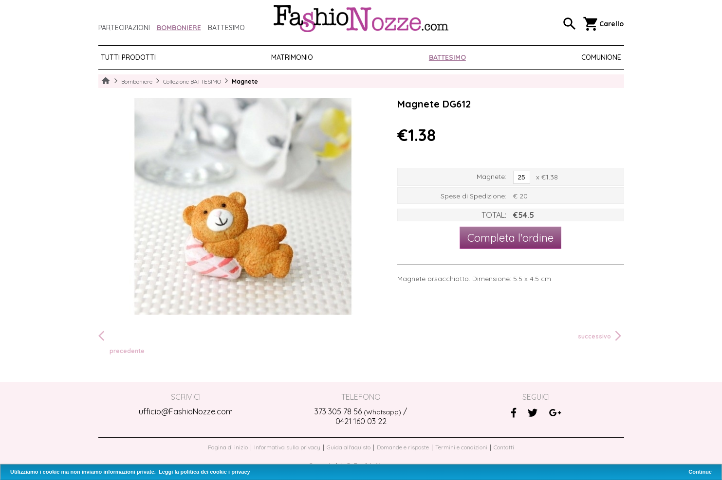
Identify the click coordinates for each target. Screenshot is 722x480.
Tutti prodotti (128, 57)
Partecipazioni (124, 27)
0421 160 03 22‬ (361, 421)
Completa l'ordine (510, 238)
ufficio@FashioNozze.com (186, 411)
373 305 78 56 (358, 411)
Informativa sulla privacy (287, 447)
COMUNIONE (601, 57)
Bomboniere (179, 27)
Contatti (504, 447)
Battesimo (226, 27)
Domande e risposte (403, 447)
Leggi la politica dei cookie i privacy (204, 472)
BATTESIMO (447, 57)
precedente (121, 342)
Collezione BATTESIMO (192, 81)
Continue (700, 472)
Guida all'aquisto (348, 447)
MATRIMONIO (292, 57)
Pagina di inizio (228, 447)
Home (106, 81)
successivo (601, 336)
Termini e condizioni (461, 447)
